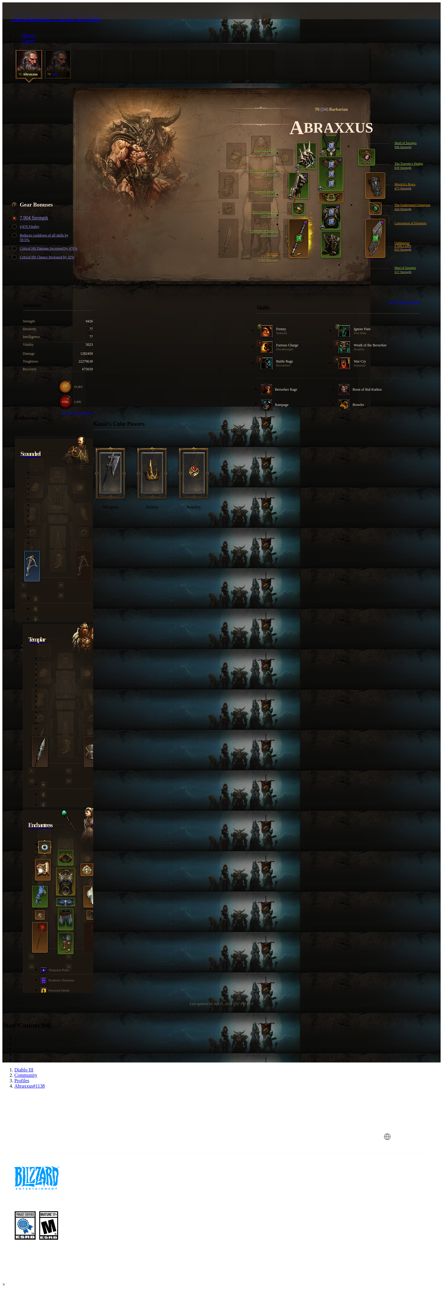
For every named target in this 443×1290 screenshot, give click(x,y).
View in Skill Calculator (404, 302)
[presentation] (29, 18)
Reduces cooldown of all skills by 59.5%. (41, 237)
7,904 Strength (31, 218)
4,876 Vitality (27, 227)
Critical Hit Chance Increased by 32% (44, 257)
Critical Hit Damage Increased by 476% (45, 248)
